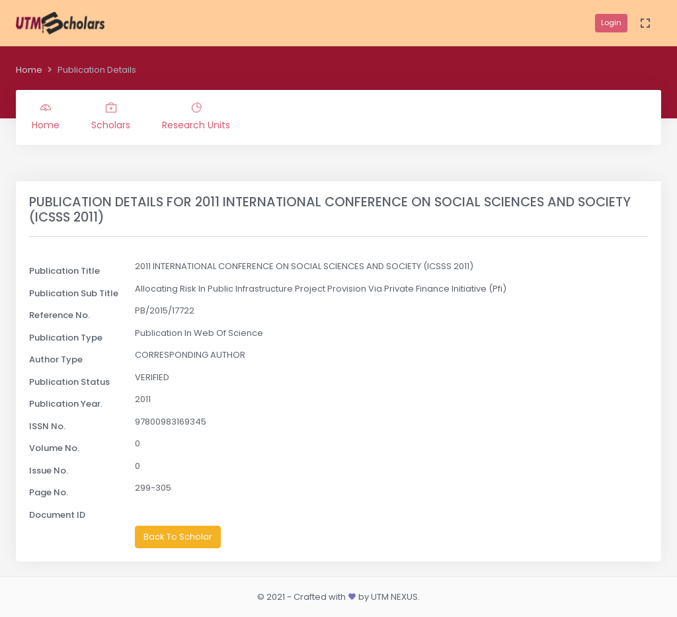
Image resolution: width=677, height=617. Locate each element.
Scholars (110, 117)
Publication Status (69, 382)
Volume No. (54, 448)
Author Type (56, 359)
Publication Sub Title (73, 293)
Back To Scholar (177, 536)
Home (29, 69)
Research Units (196, 117)
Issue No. (48, 470)
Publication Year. (65, 403)
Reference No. (59, 315)
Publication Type (65, 337)
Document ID (57, 515)
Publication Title (64, 271)
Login (611, 22)
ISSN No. (47, 426)
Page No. (48, 492)
